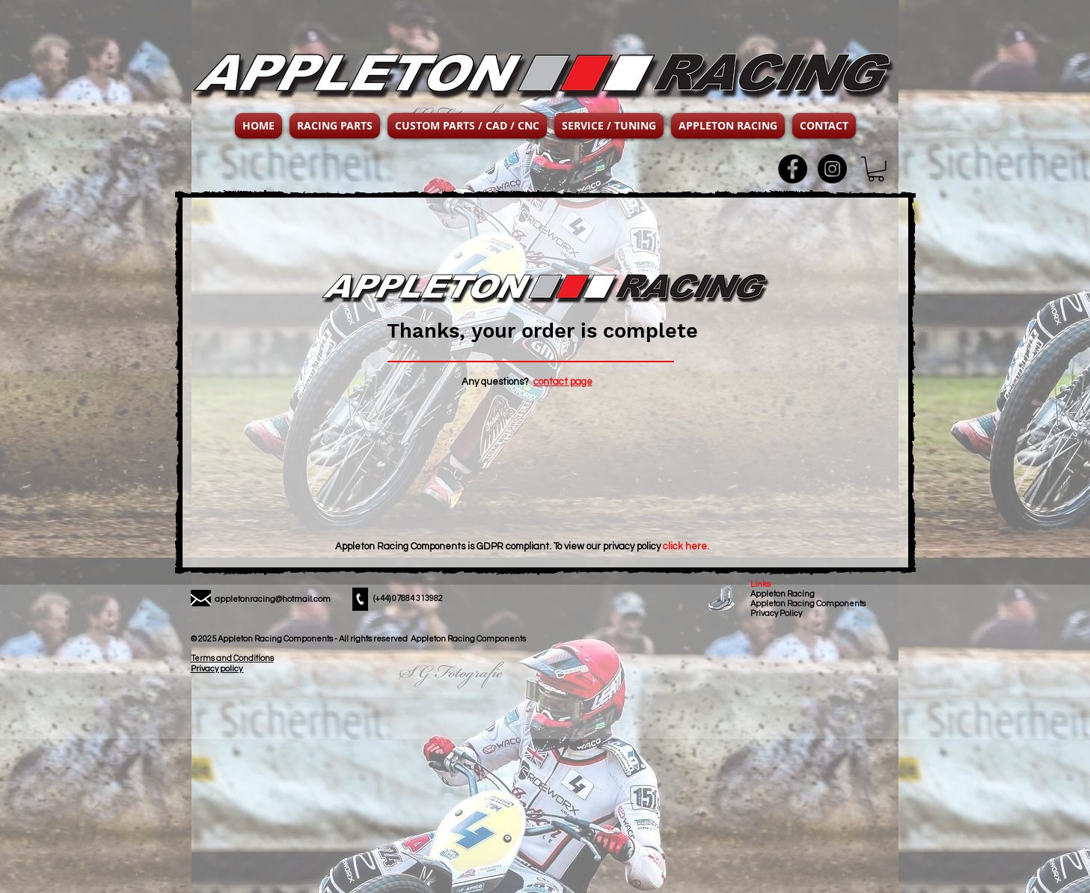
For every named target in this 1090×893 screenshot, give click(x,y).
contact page (563, 382)
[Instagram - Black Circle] (832, 168)
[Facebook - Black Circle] (792, 168)
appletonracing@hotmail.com (273, 599)
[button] (335, 125)
